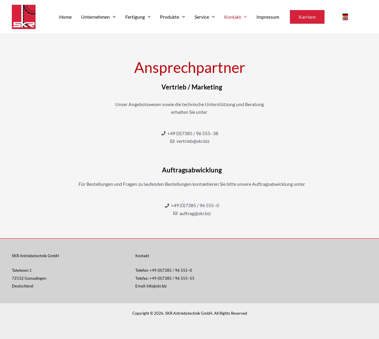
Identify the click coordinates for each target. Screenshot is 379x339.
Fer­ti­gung (138, 17)
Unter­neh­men (98, 17)
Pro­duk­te (172, 17)
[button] (307, 17)
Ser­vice (205, 17)
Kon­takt (235, 17)
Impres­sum (267, 17)
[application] (113, 16)
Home (65, 17)
